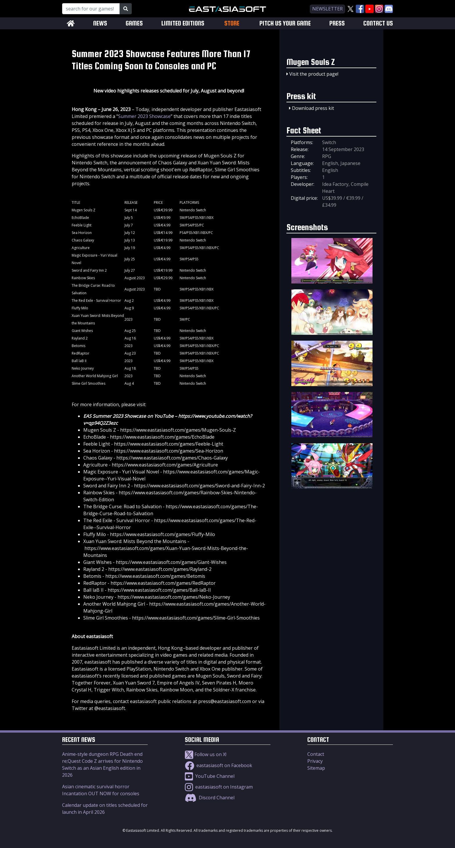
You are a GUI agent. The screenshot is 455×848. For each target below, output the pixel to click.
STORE (231, 23)
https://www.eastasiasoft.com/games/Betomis (155, 576)
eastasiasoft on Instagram (219, 787)
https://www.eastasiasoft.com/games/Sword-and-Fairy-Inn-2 (199, 485)
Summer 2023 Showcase (144, 116)
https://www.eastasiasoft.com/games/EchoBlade (162, 437)
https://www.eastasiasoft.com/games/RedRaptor (163, 583)
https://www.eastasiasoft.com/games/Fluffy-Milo (162, 534)
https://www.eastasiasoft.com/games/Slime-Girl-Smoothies (196, 618)
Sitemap (316, 768)
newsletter (327, 9)
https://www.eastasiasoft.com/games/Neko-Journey (174, 597)
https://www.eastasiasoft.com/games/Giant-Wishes (171, 562)
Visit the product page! (313, 74)
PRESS (337, 23)
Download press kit (313, 108)
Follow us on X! (205, 754)
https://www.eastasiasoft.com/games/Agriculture (165, 465)
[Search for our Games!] (91, 8)
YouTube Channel (209, 776)
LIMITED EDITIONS (182, 23)
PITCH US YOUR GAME (285, 23)
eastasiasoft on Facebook (218, 765)
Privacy (315, 761)
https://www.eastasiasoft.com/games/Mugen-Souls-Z (178, 430)
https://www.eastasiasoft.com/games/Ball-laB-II (159, 590)
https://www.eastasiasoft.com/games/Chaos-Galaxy (172, 458)
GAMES (134, 23)
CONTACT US (378, 23)
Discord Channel (209, 797)
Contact (315, 754)
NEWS (100, 23)
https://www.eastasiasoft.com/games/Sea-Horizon (168, 451)
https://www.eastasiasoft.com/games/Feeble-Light (168, 444)
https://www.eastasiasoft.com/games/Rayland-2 (160, 569)
